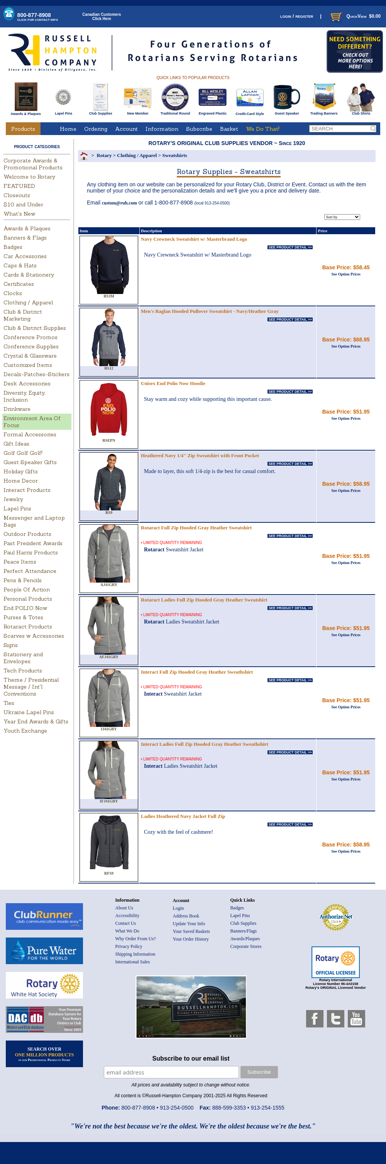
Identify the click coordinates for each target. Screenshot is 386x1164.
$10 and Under (23, 204)
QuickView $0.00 (355, 16)
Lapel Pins (63, 111)
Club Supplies (100, 111)
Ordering (95, 128)
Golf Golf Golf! (22, 452)
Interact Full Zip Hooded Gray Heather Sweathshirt (197, 672)
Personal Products (27, 598)
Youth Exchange (25, 730)
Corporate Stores (246, 946)
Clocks (12, 293)
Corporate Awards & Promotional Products (33, 164)
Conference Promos (30, 337)
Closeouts (16, 195)
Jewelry (13, 499)
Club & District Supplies (34, 327)
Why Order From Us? (135, 938)
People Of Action (26, 589)
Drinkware (16, 408)
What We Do (127, 931)
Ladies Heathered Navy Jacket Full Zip (183, 816)
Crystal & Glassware (30, 355)
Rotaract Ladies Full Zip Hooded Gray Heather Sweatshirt (204, 600)
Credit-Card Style (249, 112)
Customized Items (27, 365)
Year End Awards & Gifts (35, 721)
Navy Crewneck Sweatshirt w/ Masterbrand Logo (194, 239)
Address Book (186, 916)
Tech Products (22, 670)
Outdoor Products (27, 533)
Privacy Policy (128, 946)
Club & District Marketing (22, 315)
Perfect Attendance (29, 571)
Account (126, 128)
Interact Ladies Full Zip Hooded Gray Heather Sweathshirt (204, 744)
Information (162, 128)
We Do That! (262, 128)
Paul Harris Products (30, 552)
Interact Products (27, 490)
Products (23, 128)
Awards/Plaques (245, 938)
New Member (137, 111)
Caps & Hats (20, 265)
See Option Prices (346, 274)
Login (178, 908)
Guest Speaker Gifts (30, 462)
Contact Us (125, 923)
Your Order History (191, 939)
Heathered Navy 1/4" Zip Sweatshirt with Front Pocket (200, 455)
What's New (19, 213)
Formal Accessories (29, 434)
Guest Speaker (287, 111)
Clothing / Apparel (28, 302)
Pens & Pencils (22, 580)
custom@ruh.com (119, 203)
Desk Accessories (27, 383)
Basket (229, 128)
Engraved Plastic (212, 111)
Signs (10, 645)
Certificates (18, 283)
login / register (296, 16)
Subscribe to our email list (191, 1058)
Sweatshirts (174, 155)
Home (68, 128)
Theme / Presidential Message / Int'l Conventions (31, 686)
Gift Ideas (16, 443)
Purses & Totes (23, 617)
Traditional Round (175, 111)
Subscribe (199, 128)
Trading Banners (324, 111)
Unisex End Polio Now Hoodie (173, 383)
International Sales (132, 962)
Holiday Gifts (20, 471)
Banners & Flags (25, 237)
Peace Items (19, 561)
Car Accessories (25, 256)
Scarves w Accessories (33, 635)
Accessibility (127, 915)
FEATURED (19, 185)
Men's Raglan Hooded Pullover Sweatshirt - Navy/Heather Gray (210, 311)
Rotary (104, 155)
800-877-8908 (37, 17)
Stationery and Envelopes (23, 658)
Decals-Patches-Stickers (36, 374)
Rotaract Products (27, 626)
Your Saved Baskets (191, 931)
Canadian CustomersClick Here (101, 16)
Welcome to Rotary (29, 176)
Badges (12, 246)
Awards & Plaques (25, 112)
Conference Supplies (31, 346)
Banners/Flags (243, 931)
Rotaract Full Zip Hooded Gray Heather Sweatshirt (196, 527)
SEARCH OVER (44, 1054)
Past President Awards (33, 543)
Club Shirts (361, 111)
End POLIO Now (25, 608)
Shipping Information (135, 954)
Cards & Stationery (28, 274)
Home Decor (20, 480)
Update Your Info (189, 923)
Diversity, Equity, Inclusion (24, 396)
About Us (124, 908)
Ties (8, 702)
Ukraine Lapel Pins (28, 712)
